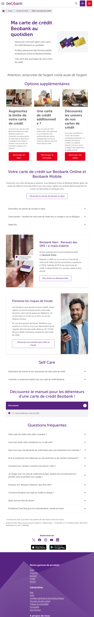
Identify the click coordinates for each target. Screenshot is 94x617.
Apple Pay (12, 224)
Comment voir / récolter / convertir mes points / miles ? (32, 466)
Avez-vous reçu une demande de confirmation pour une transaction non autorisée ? (44, 450)
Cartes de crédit (22, 11)
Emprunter (34, 573)
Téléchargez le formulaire (47, 156)
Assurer (33, 582)
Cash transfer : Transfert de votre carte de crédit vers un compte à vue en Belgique (44, 216)
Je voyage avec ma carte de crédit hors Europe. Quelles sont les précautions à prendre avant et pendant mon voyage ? (42, 475)
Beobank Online (89, 3)
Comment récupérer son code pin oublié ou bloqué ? (31, 492)
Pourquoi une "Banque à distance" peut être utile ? (30, 485)
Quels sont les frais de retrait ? (21, 500)
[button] (82, 3)
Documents (13, 405)
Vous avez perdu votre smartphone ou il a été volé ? (30, 442)
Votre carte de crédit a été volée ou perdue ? (27, 434)
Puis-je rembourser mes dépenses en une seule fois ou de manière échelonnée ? (43, 458)
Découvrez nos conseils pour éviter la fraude (33, 343)
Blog (31, 592)
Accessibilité (34, 607)
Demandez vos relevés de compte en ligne (26, 209)
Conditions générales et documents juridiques (47, 598)
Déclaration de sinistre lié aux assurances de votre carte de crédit (36, 371)
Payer (10, 11)
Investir (32, 579)
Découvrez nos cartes (75, 156)
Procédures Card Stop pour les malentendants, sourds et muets (36, 508)
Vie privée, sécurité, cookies (40, 601)
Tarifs (32, 595)
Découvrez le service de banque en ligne (47, 196)
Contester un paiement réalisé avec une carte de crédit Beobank (36, 379)
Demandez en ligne (19, 156)
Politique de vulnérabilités (39, 604)
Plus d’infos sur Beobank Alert (55, 278)
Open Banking (35, 610)
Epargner (33, 576)
